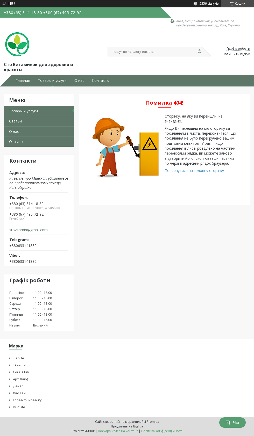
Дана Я (18, 386)
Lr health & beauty (27, 400)
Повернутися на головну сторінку (194, 170)
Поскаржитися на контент (118, 431)
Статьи (15, 121)
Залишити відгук (236, 54)
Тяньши (19, 365)
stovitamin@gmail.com (28, 230)
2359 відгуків (209, 3)
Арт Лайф (21, 379)
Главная (23, 80)
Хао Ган (19, 393)
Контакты (100, 80)
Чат (232, 422)
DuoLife (19, 407)
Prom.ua (153, 421)
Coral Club (21, 372)
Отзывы (16, 141)
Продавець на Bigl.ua (127, 426)
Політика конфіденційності (161, 431)
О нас (79, 80)
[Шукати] (199, 51)
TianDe (18, 358)
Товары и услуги (52, 80)
